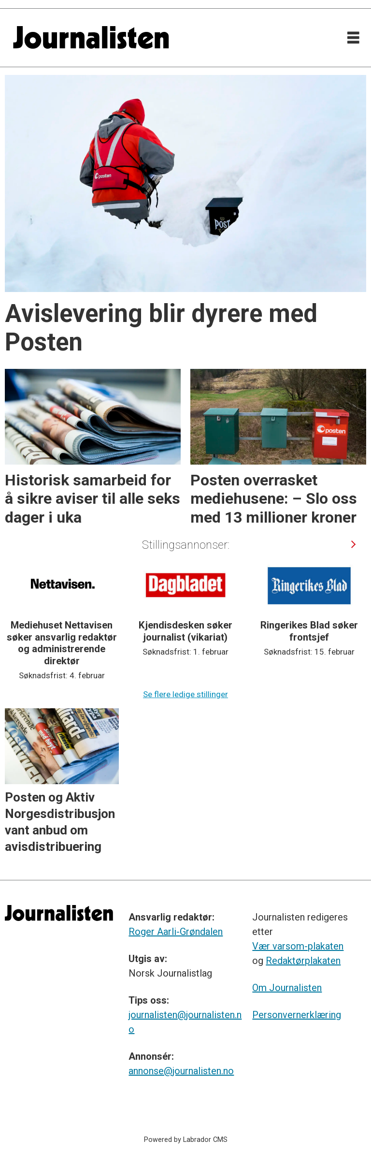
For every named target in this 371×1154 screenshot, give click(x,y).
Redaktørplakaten (303, 960)
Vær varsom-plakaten (297, 946)
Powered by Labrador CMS (186, 1140)
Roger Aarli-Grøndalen (175, 931)
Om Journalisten (287, 987)
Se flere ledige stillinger (185, 694)
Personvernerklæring (296, 1015)
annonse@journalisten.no (181, 1071)
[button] (353, 544)
